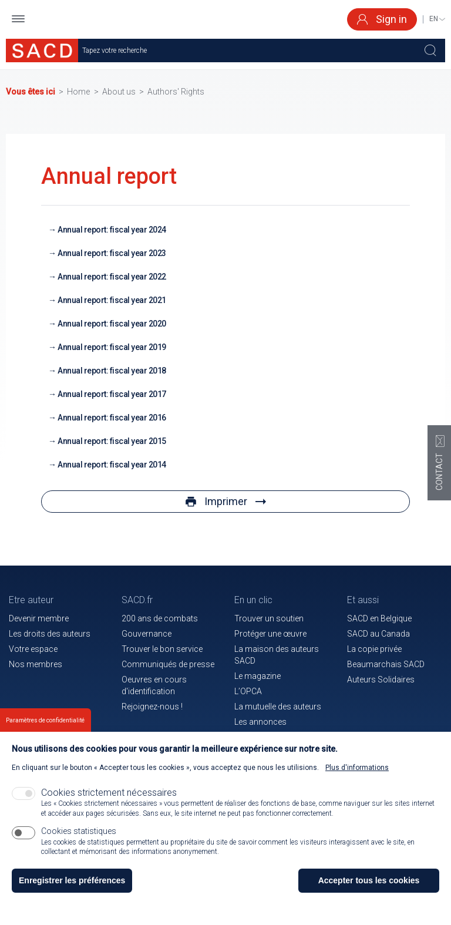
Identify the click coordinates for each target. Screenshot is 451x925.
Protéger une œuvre (270, 633)
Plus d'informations (357, 772)
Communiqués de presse (168, 664)
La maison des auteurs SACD (276, 654)
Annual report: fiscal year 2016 (112, 417)
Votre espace (33, 649)
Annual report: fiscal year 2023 (112, 253)
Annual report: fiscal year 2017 (112, 394)
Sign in (382, 19)
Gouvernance (146, 633)
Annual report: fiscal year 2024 (112, 229)
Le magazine (257, 676)
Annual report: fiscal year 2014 (112, 464)
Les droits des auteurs (49, 633)
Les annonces (260, 721)
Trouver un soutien (269, 618)
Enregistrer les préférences (72, 885)
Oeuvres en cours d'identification (154, 685)
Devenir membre (39, 618)
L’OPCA (248, 691)
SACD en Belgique (379, 618)
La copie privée (374, 649)
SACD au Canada (378, 633)
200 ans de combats (160, 618)
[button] (18, 19)
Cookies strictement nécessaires (109, 796)
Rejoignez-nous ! (152, 706)
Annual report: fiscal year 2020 (112, 323)
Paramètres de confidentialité (45, 725)
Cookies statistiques (78, 835)
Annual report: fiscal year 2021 (112, 300)
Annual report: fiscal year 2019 (112, 347)
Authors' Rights (175, 91)
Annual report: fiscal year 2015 (112, 441)
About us (119, 91)
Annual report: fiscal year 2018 (112, 370)
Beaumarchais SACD (386, 664)
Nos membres (35, 664)
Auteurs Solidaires (381, 679)
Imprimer (226, 501)
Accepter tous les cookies (369, 885)
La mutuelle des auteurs (277, 706)
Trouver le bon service (162, 649)
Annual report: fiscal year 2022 (112, 276)
